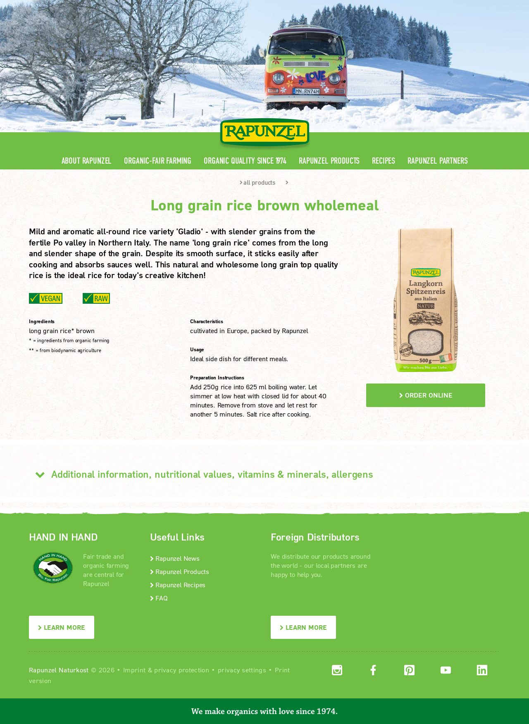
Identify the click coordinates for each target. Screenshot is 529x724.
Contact (430, 6)
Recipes (383, 161)
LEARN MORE (61, 627)
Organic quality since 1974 (245, 161)
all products (257, 182)
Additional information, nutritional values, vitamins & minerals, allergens (201, 474)
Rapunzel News (175, 558)
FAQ (159, 598)
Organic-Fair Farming (157, 161)
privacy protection (181, 670)
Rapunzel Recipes (178, 584)
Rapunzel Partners (437, 161)
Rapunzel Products (329, 161)
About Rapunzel (87, 161)
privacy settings (242, 670)
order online (426, 395)
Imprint (134, 670)
